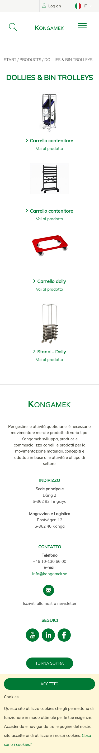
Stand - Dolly (51, 352)
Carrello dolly (51, 281)
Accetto (49, 683)
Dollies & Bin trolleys (68, 59)
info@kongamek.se (49, 573)
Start (10, 59)
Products (31, 59)
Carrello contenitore (51, 141)
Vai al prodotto (49, 148)
